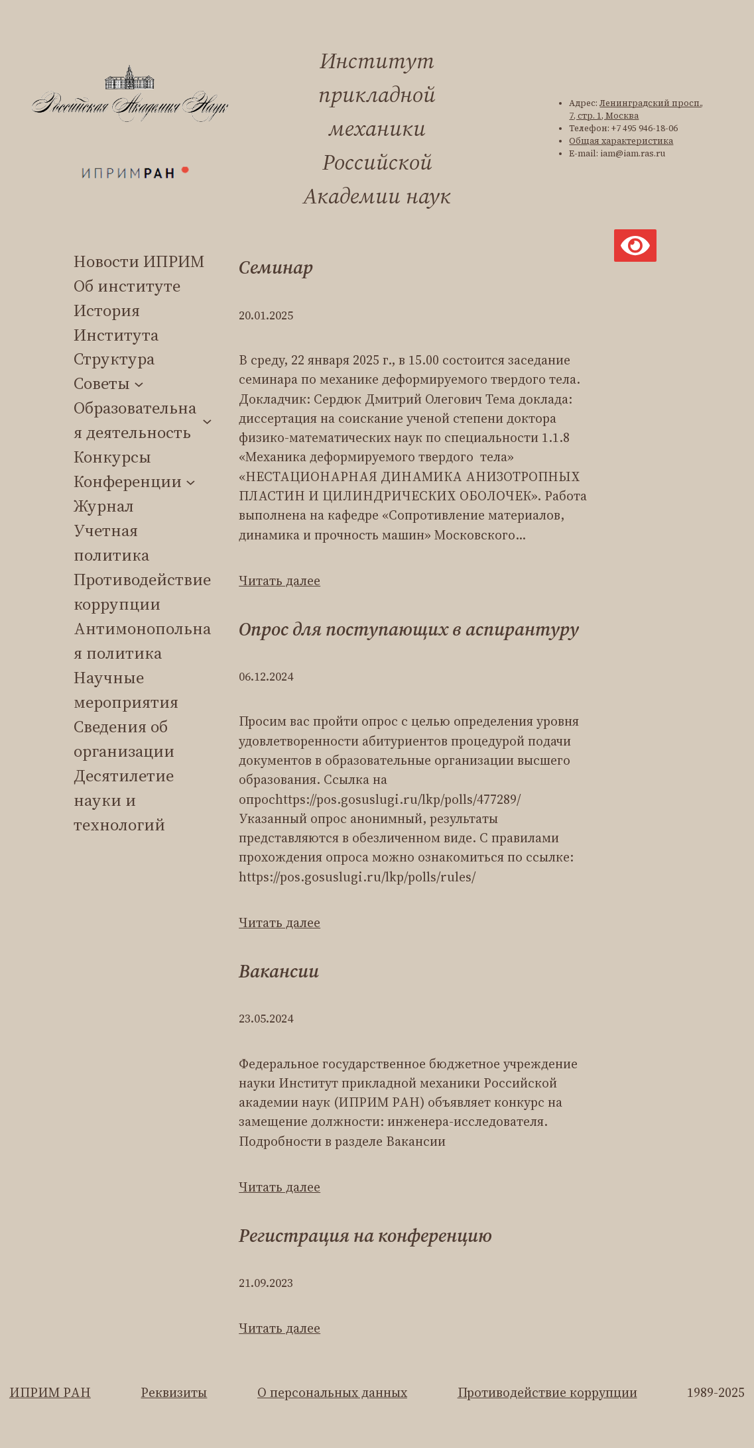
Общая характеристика (621, 140)
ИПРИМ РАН (50, 1393)
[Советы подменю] (139, 384)
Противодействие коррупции (547, 1393)
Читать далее (279, 581)
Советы (102, 383)
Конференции (128, 481)
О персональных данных (332, 1393)
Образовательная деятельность (135, 419)
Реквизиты (174, 1393)
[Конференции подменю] (191, 481)
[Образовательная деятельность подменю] (207, 420)
